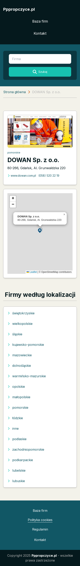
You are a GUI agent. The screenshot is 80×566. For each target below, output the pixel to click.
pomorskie (13, 152)
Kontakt (40, 33)
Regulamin (40, 529)
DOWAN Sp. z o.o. (33, 160)
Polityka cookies (40, 520)
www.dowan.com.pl (21, 175)
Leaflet (32, 272)
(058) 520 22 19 (48, 175)
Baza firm (40, 21)
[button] (40, 230)
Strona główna (14, 92)
